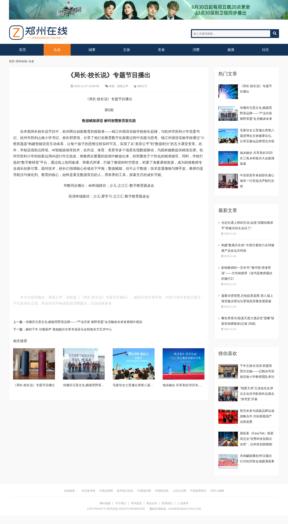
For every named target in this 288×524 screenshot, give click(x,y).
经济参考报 (88, 490)
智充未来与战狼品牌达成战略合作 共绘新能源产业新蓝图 (257, 416)
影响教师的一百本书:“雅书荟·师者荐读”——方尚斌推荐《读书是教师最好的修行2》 (246, 273)
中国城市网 (144, 490)
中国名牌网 (106, 490)
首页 (22, 50)
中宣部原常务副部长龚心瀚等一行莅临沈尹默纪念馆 (257, 181)
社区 (265, 50)
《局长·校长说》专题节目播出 (34, 385)
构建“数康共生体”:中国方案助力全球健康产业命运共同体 (247, 248)
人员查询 (182, 503)
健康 (230, 50)
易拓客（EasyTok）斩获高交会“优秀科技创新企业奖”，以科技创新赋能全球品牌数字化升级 (257, 439)
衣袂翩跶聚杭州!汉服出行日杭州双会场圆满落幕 (257, 458)
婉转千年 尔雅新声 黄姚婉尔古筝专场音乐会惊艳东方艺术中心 (69, 329)
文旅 (126, 50)
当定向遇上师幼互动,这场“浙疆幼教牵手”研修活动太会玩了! (247, 225)
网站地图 (105, 503)
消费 (196, 50)
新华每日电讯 (125, 490)
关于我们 (120, 503)
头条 (57, 50)
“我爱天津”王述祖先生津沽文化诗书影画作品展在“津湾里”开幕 (257, 394)
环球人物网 (217, 490)
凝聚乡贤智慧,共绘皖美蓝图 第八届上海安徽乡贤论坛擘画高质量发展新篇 (247, 298)
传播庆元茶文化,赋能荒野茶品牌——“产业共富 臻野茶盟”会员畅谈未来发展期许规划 (84, 322)
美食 (161, 50)
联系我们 (167, 503)
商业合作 (151, 503)
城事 (91, 50)
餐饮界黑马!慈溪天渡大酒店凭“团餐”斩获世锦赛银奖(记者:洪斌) (247, 321)
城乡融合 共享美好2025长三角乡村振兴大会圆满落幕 (199, 385)
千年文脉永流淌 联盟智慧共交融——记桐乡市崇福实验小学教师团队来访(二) (257, 372)
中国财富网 (161, 490)
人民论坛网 (179, 490)
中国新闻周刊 (198, 490)
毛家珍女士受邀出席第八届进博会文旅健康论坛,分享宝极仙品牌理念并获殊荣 (257, 136)
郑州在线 (38, 32)
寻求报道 (136, 503)
